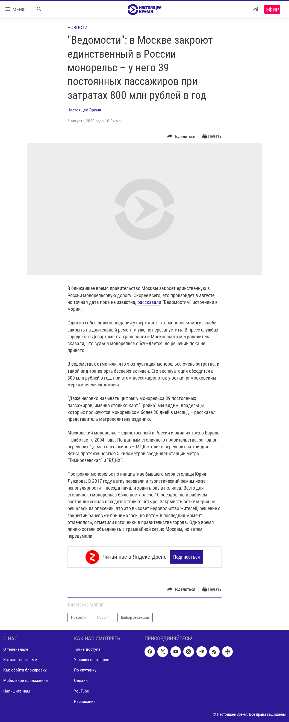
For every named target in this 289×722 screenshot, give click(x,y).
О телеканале (15, 649)
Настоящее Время (84, 110)
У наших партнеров (91, 659)
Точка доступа (87, 649)
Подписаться (186, 557)
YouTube (81, 690)
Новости (77, 27)
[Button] (181, 136)
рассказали (149, 302)
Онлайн (81, 680)
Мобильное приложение (25, 680)
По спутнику (85, 670)
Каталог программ (20, 659)
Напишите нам (16, 690)
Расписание (85, 701)
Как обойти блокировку (25, 670)
